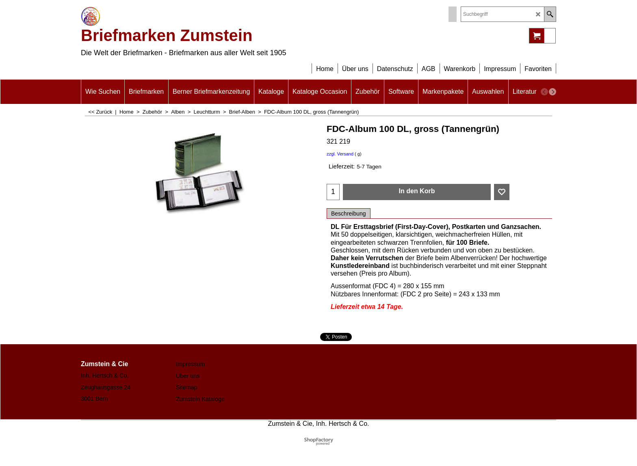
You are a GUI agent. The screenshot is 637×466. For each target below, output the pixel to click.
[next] (552, 91)
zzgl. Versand (340, 153)
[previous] (544, 91)
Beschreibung (348, 213)
